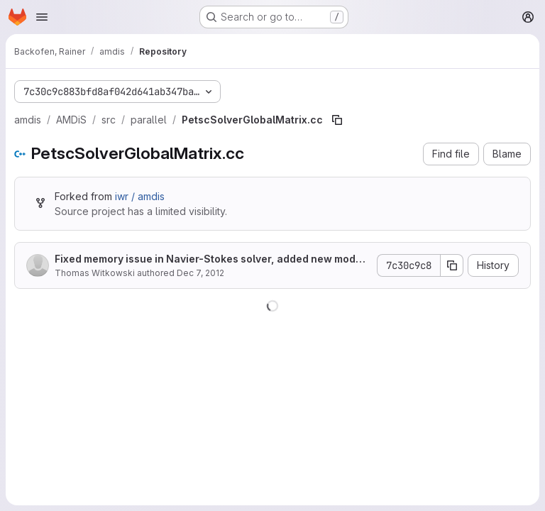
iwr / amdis (140, 196)
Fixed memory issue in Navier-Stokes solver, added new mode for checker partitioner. (211, 259)
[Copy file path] (337, 120)
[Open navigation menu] (42, 17)
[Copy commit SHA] (452, 265)
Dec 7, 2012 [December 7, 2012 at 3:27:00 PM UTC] (200, 273)
